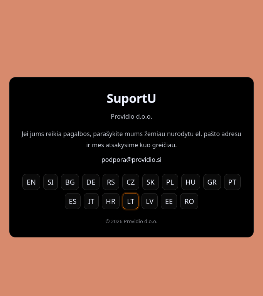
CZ (130, 182)
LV (149, 201)
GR (212, 182)
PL (170, 182)
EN (31, 182)
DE (90, 182)
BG (70, 182)
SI (50, 182)
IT (91, 201)
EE (169, 201)
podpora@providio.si (131, 159)
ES (73, 201)
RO (189, 201)
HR (111, 201)
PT (232, 182)
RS (111, 182)
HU (190, 182)
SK (151, 182)
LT (130, 201)
